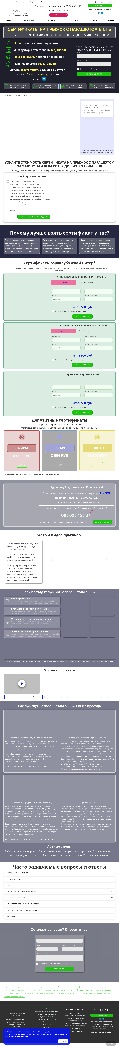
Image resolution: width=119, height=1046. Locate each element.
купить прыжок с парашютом (46, 987)
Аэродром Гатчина (88, 803)
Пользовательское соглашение (75, 1026)
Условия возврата (76, 1031)
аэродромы (83, 990)
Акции (32, 2)
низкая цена (67, 987)
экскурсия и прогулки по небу (67, 990)
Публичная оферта (75, 1028)
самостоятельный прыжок (14, 996)
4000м (60, 987)
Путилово (43, 990)
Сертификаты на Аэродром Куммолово (25, 738)
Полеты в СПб (46, 1024)
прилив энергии (103, 993)
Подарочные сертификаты (46, 1019)
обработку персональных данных (100, 69)
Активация (64, 2)
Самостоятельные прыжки (46, 1014)
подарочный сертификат (26, 993)
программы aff (10, 993)
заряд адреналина (90, 993)
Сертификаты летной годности (75, 1016)
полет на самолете (32, 990)
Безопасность (20, 2)
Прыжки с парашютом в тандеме (46, 1011)
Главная (46, 1009)
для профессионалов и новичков (85, 987)
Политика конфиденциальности (76, 1023)
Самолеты (46, 1022)
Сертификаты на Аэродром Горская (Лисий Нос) (87, 738)
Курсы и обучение (46, 1017)
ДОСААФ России (75, 1013)
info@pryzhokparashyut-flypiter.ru (103, 2)
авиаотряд (78, 993)
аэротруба (51, 990)
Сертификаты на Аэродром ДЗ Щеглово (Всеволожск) (31, 803)
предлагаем (19, 990)
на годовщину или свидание (47, 993)
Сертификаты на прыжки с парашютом (19, 987)
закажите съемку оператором (99, 990)
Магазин (76, 2)
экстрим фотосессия (66, 993)
